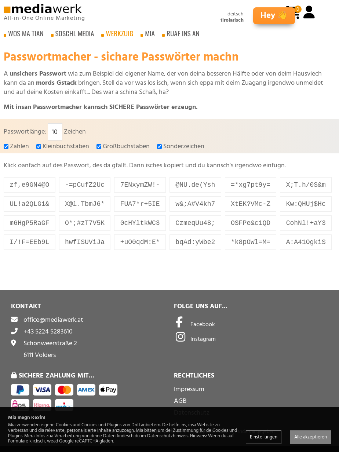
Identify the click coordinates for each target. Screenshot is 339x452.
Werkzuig (119, 36)
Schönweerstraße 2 (50, 349)
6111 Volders (39, 360)
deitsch (235, 14)
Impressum (189, 395)
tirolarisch (232, 20)
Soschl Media (74, 36)
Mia (150, 36)
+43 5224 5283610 (48, 337)
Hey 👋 (274, 15)
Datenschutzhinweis (167, 436)
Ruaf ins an (183, 36)
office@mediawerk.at (53, 325)
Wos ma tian (26, 36)
